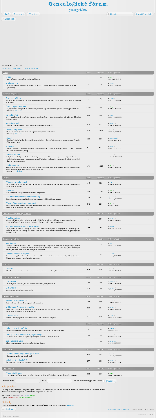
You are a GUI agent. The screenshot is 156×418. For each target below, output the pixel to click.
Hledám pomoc (12, 165)
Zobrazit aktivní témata (30, 68)
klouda (27, 395)
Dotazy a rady (12, 315)
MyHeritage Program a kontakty (20, 307)
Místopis (6, 264)
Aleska (111, 98)
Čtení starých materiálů (16, 106)
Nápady (9, 138)
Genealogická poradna (11, 94)
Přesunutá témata (13, 373)
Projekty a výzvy (13, 218)
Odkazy (6, 324)
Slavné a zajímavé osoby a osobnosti (22, 226)
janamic (112, 197)
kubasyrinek (113, 138)
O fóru (5, 73)
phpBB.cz (16, 416)
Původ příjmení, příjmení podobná (21, 203)
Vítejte (8, 77)
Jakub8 (112, 254)
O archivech (11, 281)
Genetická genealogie (11, 239)
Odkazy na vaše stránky (16, 328)
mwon (111, 155)
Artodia (150, 414)
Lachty (112, 301)
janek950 (112, 281)
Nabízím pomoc (13, 154)
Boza (111, 83)
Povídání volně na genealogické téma (22, 354)
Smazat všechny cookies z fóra (121, 409)
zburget (112, 107)
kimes (111, 146)
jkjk (111, 243)
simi (111, 182)
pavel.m (112, 218)
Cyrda (111, 115)
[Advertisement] (78, 43)
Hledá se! (10, 190)
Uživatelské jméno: (8, 381)
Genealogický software (11, 296)
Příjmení (6, 178)
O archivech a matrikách (11, 277)
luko (111, 354)
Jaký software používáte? (17, 300)
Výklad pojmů (12, 115)
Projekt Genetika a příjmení (18, 254)
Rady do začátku (13, 98)
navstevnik (113, 341)
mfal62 (112, 226)
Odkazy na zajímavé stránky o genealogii (24, 334)
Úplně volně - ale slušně (16, 360)
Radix (111, 335)
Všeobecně (11, 243)
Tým (109, 409)
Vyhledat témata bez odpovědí (11, 68)
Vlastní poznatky (13, 123)
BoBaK (112, 328)
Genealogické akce (14, 341)
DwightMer (71, 405)
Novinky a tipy (12, 83)
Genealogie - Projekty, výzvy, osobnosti (17, 214)
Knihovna (10, 146)
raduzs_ (112, 123)
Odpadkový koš (8, 369)
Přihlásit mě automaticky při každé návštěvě (89, 381)
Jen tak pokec (8, 349)
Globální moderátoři (25, 397)
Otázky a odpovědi (14, 129)
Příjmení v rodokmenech (17, 182)
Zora (111, 77)
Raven (111, 315)
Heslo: (44, 381)
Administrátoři (13, 397)
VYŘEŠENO (18, 111)
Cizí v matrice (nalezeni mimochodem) (23, 197)
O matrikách (11, 288)
